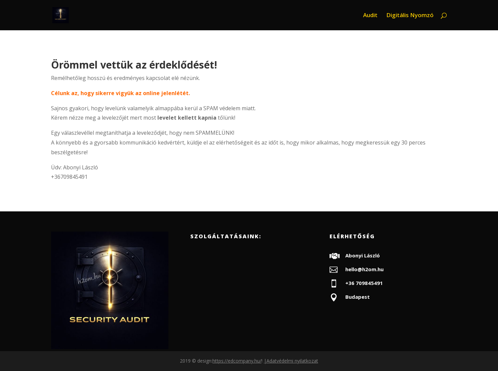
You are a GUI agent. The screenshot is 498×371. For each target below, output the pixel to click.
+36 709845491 (364, 283)
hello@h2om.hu (364, 269)
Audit (370, 16)
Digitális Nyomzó (410, 16)
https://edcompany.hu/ (236, 361)
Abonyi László (362, 255)
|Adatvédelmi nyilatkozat (291, 361)
